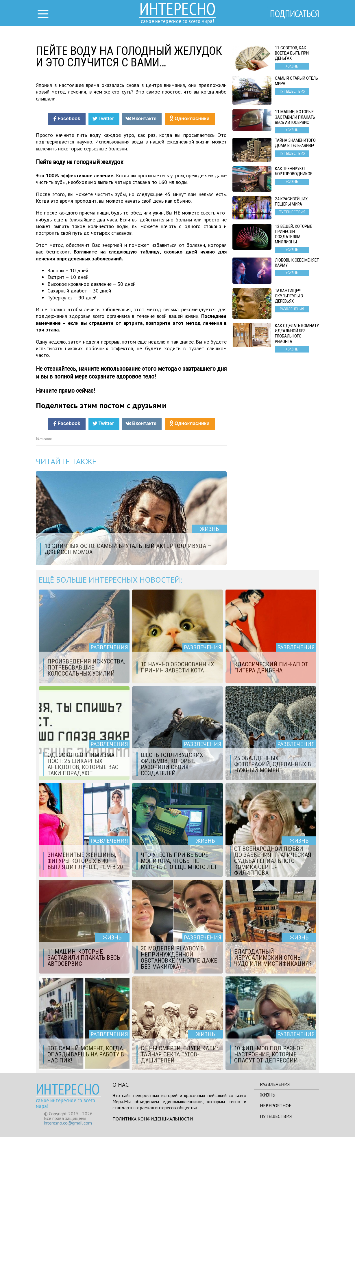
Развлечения (275, 1213)
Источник (44, 567)
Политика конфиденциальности (152, 1247)
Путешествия (276, 1245)
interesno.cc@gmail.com (68, 1251)
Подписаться (294, 14)
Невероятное (275, 1234)
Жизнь (267, 1223)
